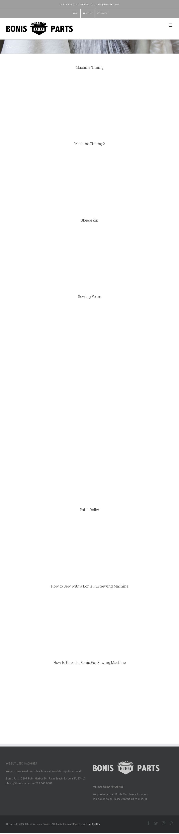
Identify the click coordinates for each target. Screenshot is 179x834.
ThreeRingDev (93, 823)
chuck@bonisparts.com (107, 4)
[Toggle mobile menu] (171, 25)
